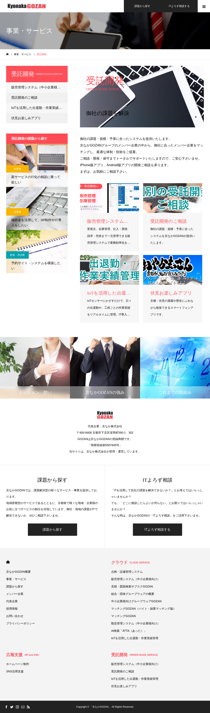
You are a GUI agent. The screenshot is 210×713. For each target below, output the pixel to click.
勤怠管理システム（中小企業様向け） (135, 623)
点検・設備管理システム (127, 571)
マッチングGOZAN (123, 616)
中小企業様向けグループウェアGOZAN (136, 601)
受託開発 (134, 654)
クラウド (130, 562)
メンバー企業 (14, 593)
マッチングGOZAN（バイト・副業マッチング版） (143, 608)
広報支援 (22, 654)
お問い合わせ (14, 616)
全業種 (17, 168)
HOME (8, 562)
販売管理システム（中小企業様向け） (39, 87)
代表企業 (12, 601)
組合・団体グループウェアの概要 (132, 593)
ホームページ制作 (17, 664)
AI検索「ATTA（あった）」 (129, 630)
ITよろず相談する (157, 529)
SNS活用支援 (15, 671)
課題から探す (52, 529)
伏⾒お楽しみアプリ (26, 118)
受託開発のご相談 (24, 97)
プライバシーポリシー (20, 623)
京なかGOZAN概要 (18, 571)
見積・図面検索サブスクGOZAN (132, 586)
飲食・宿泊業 (17, 255)
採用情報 (12, 608)
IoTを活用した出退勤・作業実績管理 (38, 108)
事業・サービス (16, 579)
